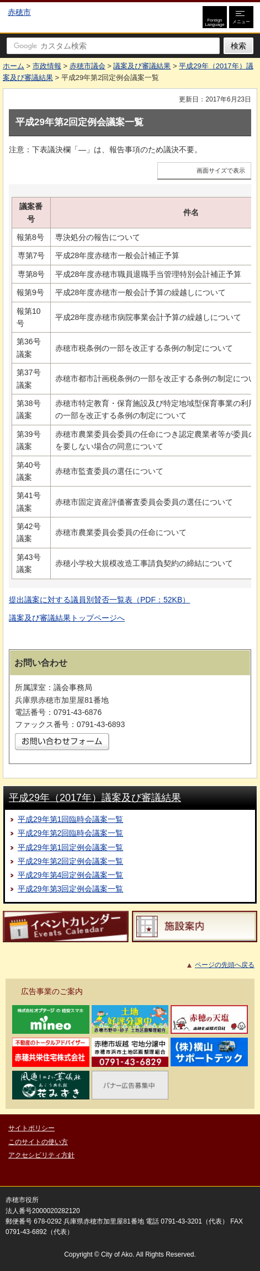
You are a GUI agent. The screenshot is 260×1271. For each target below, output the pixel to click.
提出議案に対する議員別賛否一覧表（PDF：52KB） (99, 599)
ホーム (13, 66)
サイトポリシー (31, 1128)
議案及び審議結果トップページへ (67, 617)
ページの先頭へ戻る (224, 965)
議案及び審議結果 (142, 66)
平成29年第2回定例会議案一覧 (70, 861)
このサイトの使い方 (38, 1142)
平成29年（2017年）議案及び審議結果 (95, 797)
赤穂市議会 (87, 66)
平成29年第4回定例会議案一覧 (70, 875)
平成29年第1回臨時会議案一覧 (70, 819)
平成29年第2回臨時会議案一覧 (70, 833)
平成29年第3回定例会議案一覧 (70, 888)
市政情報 (47, 66)
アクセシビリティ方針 (41, 1155)
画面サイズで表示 (221, 170)
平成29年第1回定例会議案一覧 (70, 847)
